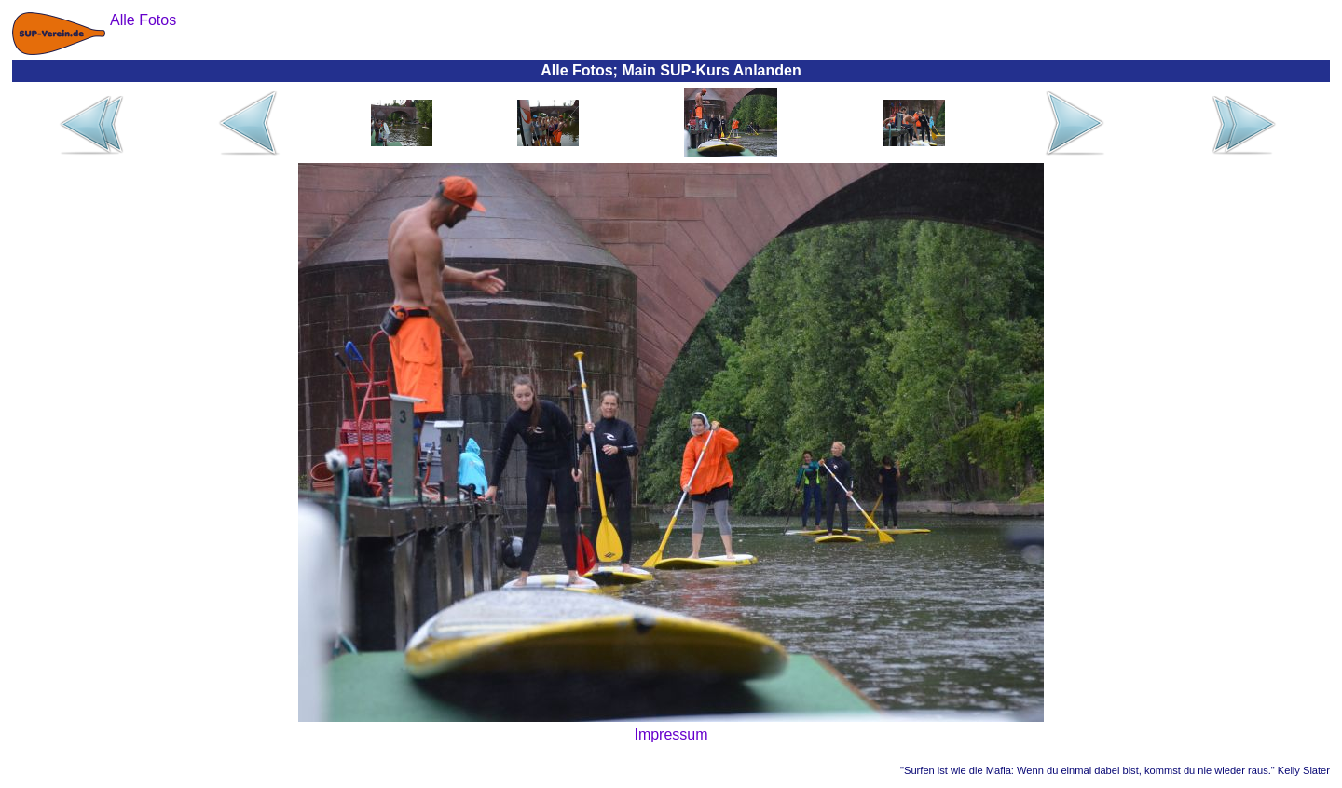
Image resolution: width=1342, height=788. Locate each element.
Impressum (670, 734)
